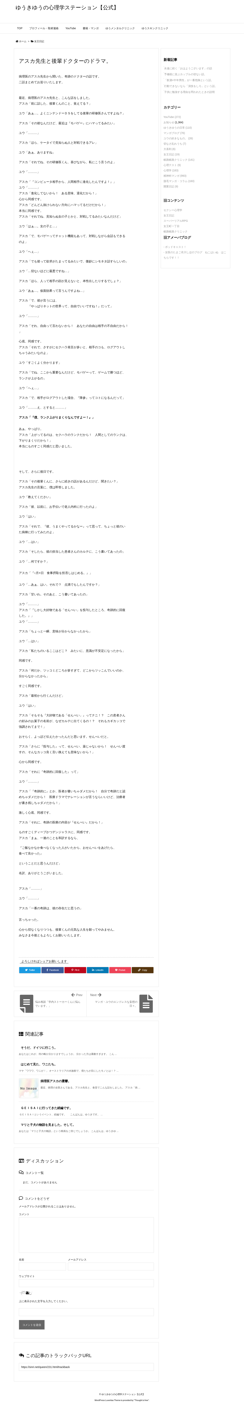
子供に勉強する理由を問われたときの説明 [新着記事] (189, 92)
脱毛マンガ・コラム (179, 181)
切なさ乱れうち (175, 143)
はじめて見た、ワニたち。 (39, 1064)
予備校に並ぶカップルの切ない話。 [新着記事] (185, 74)
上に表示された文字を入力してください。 (44, 1301)
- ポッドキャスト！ (175, 246)
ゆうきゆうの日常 (178, 127)
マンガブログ (174, 133)
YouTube (172, 116)
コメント (24, 1214)
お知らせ (169, 122)
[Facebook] (52, 970)
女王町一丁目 (172, 226)
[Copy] (142, 970)
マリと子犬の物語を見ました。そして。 (48, 1124)
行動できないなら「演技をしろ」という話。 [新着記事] (190, 86)
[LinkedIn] (98, 970)
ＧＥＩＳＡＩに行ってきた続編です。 (46, 1108)
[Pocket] (120, 970)
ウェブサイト (27, 1276)
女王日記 (39, 41)
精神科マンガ (175, 175)
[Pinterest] (75, 970)
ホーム (22, 41)
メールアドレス (77, 1259)
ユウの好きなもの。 (178, 138)
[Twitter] (30, 970)
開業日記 (171, 186)
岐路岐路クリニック (179, 159)
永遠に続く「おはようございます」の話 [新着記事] (188, 68)
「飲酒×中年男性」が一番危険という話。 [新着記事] (189, 80)
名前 (21, 1259)
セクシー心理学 (173, 210)
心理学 (171, 170)
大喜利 (170, 149)
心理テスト (172, 165)
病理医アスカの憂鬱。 (56, 1081)
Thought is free (141, 1400)
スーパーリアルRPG (176, 220)
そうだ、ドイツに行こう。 (39, 1047)
